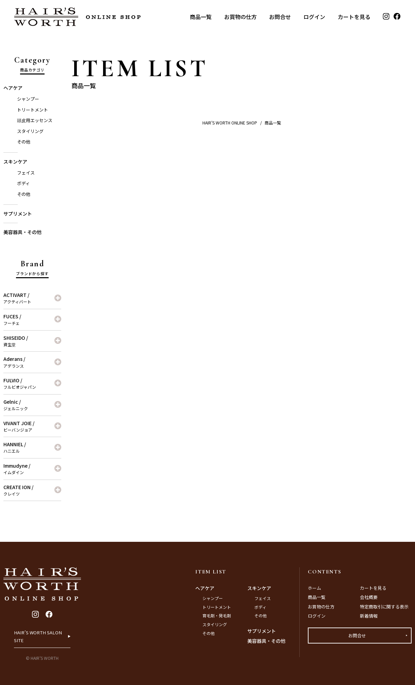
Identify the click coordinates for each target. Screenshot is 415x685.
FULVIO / (32, 383)
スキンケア (15, 161)
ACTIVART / (32, 297)
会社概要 (369, 597)
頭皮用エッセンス (34, 120)
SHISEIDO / (32, 340)
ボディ (23, 183)
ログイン (314, 17)
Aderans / (32, 361)
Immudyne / (32, 468)
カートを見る (354, 17)
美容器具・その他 (22, 232)
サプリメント (17, 213)
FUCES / (32, 319)
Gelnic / (32, 404)
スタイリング (30, 131)
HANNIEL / (32, 447)
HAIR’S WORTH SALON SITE (38, 633)
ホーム (314, 588)
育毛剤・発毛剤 (216, 615)
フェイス (26, 172)
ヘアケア (12, 87)
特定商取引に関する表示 (384, 606)
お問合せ (280, 17)
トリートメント (32, 109)
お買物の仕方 (240, 17)
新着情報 (369, 616)
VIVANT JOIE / (32, 426)
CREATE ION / (32, 490)
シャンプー (28, 99)
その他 (23, 141)
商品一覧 (201, 17)
